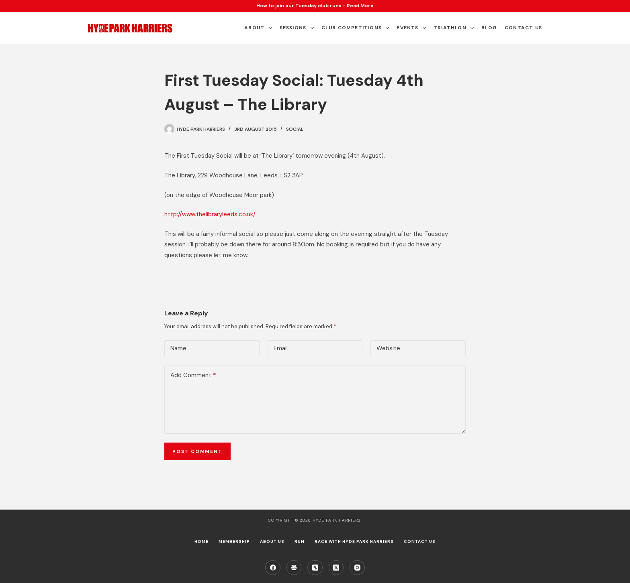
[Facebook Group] (294, 567)
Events (413, 28)
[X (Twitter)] (336, 567)
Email (281, 348)
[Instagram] (357, 567)
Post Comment (197, 451)
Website (388, 348)
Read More (360, 5)
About (259, 28)
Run (300, 541)
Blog (489, 27)
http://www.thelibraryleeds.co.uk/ (210, 214)
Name (178, 348)
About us (272, 541)
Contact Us (523, 27)
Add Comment (193, 375)
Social (294, 129)
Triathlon (455, 28)
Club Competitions (357, 28)
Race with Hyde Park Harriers (354, 541)
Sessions (298, 28)
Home (201, 541)
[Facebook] (272, 567)
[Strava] (315, 567)
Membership (234, 541)
